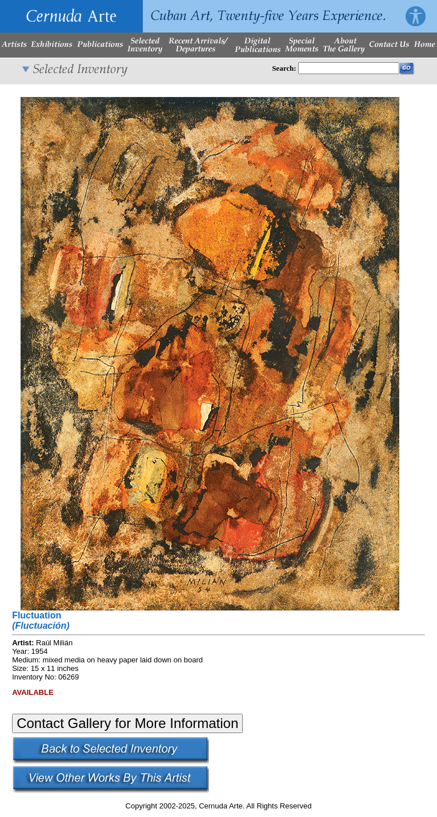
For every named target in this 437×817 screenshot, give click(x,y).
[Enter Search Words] (348, 68)
